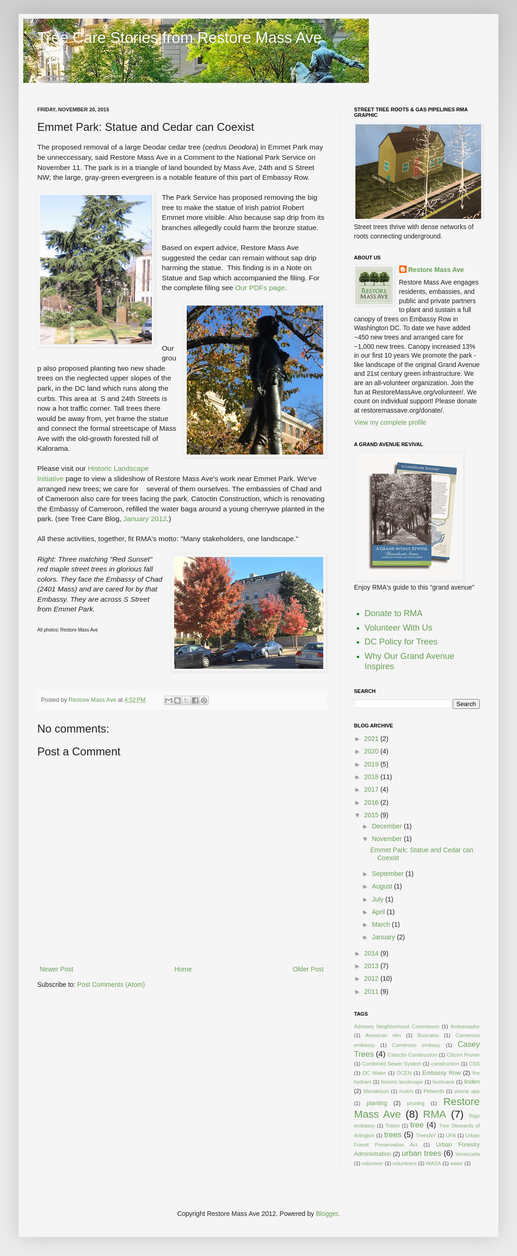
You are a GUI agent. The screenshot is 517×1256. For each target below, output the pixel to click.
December (387, 826)
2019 (372, 764)
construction (445, 1063)
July (378, 899)
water (456, 1163)
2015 (372, 815)
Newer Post (56, 969)
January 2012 (145, 519)
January (384, 937)
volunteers (405, 1163)
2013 (372, 966)
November (387, 838)
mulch (406, 1091)
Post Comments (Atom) (111, 984)
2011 (372, 991)
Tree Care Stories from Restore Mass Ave (179, 37)
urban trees (422, 1153)
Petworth (433, 1091)
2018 (372, 777)
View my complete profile (390, 422)
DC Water (374, 1073)
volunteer (372, 1163)
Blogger (327, 1213)
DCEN (404, 1073)
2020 (372, 751)
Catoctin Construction (412, 1055)
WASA (433, 1163)
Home (182, 969)
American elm (383, 1035)
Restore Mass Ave (93, 700)
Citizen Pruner (463, 1055)
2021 (372, 738)
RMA (434, 1114)
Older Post (308, 969)
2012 (372, 978)
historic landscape (402, 1082)
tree (417, 1124)
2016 (372, 802)
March (382, 924)
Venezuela (468, 1154)
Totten (393, 1125)
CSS (474, 1063)
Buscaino (428, 1035)
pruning (415, 1103)
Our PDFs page (260, 288)
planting (377, 1103)
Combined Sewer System (391, 1063)
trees (392, 1134)
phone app (467, 1091)
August (383, 886)
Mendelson (376, 1091)
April (379, 912)
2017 (372, 789)
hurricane (444, 1082)
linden (472, 1082)
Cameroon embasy (416, 1045)
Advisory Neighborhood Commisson (396, 1026)
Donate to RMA (393, 613)
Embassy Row (441, 1073)
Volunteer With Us (399, 627)
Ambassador (465, 1026)
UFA (451, 1135)
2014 (372, 953)
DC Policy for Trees (401, 641)
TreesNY (426, 1135)
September (388, 873)
